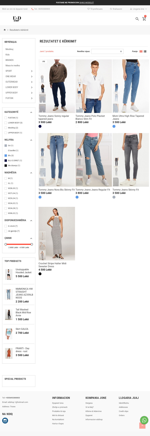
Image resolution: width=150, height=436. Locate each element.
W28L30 (13, 188)
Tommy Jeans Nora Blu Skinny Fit (57, 189)
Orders (122, 415)
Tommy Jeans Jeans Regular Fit (93, 189)
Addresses (123, 407)
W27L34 (13, 193)
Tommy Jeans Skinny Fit (125, 189)
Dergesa (89, 403)
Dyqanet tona (57, 403)
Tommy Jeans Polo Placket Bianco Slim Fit (90, 117)
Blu (11, 155)
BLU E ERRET (15, 160)
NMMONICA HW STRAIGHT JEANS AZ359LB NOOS (24, 293)
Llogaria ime (137, 9)
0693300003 (44, 9)
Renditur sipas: (83, 51)
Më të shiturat (58, 415)
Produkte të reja (58, 411)
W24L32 (13, 203)
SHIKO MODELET (86, 2)
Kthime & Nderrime (94, 411)
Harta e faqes (58, 423)
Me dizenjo (14, 165)
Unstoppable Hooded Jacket (23, 271)
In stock (13, 226)
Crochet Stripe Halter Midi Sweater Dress (52, 265)
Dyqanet (89, 415)
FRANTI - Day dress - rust (22, 350)
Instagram (5, 421)
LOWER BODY (15, 122)
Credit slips (123, 411)
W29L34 (13, 198)
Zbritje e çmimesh (59, 407)
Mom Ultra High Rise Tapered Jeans (128, 117)
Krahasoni (116, 9)
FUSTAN (13, 117)
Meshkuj (13, 127)
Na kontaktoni (58, 419)
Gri (11, 145)
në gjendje (14, 231)
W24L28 (13, 208)
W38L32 (13, 213)
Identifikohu (124, 403)
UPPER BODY (15, 132)
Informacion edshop (94, 419)
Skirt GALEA (22, 329)
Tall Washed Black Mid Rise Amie (23, 312)
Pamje (135, 51)
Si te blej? (90, 407)
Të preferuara (95, 9)
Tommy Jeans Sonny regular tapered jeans (54, 117)
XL (10, 183)
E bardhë (13, 150)
